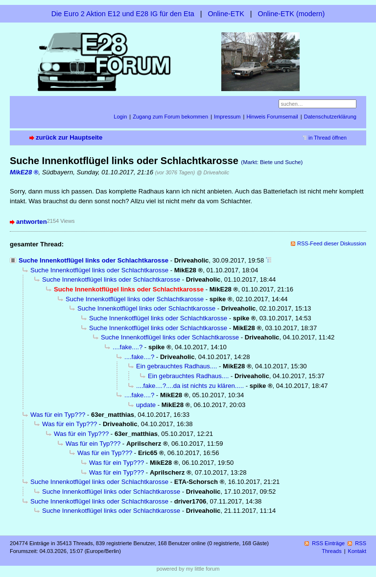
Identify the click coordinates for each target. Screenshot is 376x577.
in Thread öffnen (327, 138)
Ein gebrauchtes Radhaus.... (176, 366)
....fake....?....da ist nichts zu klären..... (190, 385)
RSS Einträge (328, 543)
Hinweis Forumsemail (272, 117)
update (146, 405)
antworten (31, 221)
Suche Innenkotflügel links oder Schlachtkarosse (93, 260)
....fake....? (127, 347)
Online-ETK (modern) (291, 14)
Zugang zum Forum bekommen (170, 117)
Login (120, 117)
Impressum (227, 117)
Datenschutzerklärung (330, 117)
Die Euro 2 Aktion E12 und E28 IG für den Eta (122, 14)
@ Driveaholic (213, 172)
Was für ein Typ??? (57, 414)
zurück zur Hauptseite (69, 137)
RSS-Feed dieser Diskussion (331, 243)
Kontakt (357, 551)
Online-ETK (226, 14)
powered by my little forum (188, 569)
